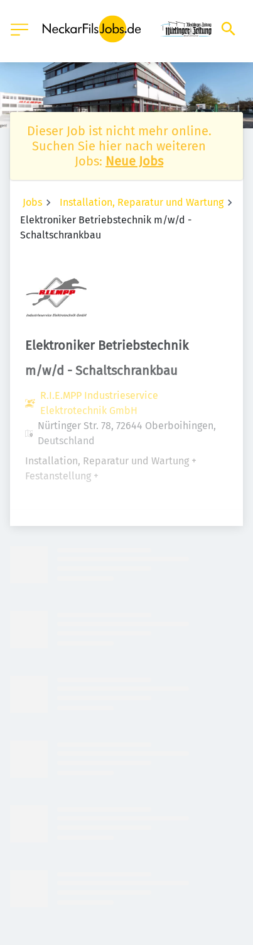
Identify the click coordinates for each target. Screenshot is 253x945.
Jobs (32, 202)
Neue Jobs (134, 161)
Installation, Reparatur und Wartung (141, 202)
